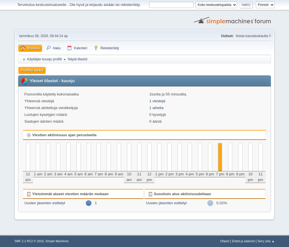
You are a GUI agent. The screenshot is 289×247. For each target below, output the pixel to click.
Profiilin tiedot (32, 70)
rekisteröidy (130, 5)
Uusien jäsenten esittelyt (44, 203)
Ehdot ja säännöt (243, 241)
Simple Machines (57, 241)
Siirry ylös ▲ (265, 241)
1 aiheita (156, 108)
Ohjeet (224, 241)
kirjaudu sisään (102, 5)
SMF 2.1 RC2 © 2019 (28, 241)
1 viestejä (157, 101)
